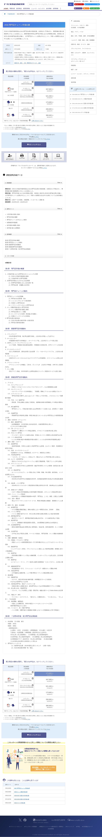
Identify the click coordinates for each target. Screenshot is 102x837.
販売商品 (19, 9)
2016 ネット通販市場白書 (20, 792)
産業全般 (73, 77)
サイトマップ (94, 1)
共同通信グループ (87, 826)
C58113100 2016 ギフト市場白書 (80, 111)
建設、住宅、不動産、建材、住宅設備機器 (82, 35)
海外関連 (73, 81)
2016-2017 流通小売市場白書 (21, 795)
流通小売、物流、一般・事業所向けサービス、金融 (27, 63)
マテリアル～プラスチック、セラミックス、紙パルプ (79, 59)
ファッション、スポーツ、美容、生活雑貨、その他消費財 (80, 25)
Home (6, 9)
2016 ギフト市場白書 (19, 803)
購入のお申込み (34, 144)
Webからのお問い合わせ (75, 820)
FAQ (78, 826)
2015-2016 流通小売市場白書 (21, 799)
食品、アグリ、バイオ (77, 30)
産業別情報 (26, 9)
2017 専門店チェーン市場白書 (22, 788)
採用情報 (55, 9)
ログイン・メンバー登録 (92, 4)
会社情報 (48, 9)
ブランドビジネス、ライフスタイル (81, 47)
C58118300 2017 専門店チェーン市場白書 (83, 93)
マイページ (78, 8)
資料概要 (34, 233)
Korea (85, 1)
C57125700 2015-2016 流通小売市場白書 (82, 107)
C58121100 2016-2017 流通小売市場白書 (82, 102)
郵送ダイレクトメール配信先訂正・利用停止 (51, 826)
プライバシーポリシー (15, 826)
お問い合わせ (95, 8)
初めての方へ (79, 4)
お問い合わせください (37, 120)
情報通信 (73, 64)
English (77, 1)
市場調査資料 (11, 14)
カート (86, 8)
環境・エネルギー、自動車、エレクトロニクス (82, 52)
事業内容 (12, 9)
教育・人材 (74, 68)
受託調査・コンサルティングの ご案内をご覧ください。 (43, 768)
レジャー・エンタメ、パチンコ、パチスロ (82, 72)
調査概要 (34, 182)
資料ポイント (34, 208)
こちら (29, 55)
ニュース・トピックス (38, 9)
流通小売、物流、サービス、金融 (80, 43)
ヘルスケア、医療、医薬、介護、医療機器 (82, 39)
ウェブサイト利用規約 (30, 826)
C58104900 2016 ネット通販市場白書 (82, 98)
